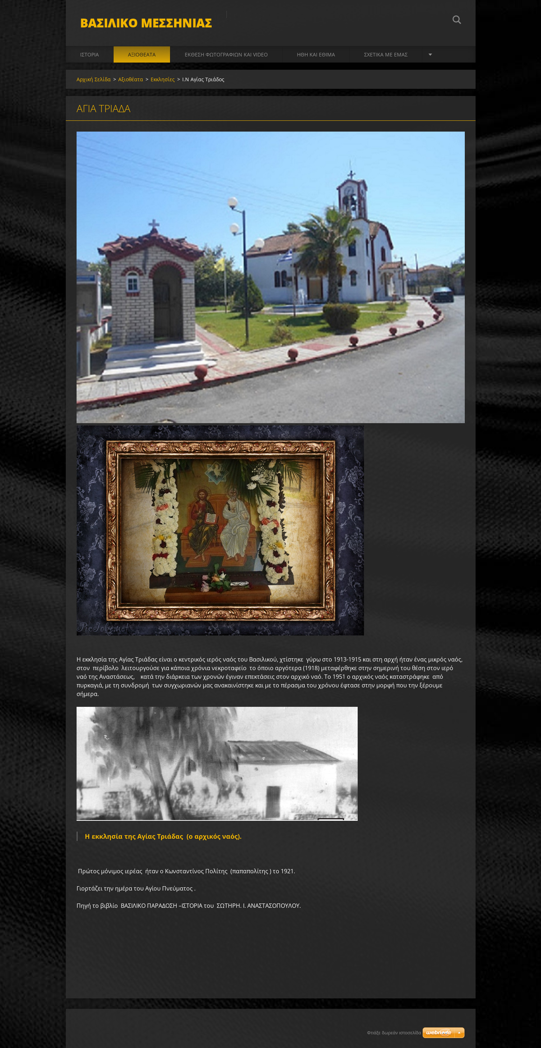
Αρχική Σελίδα (94, 79)
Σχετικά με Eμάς (386, 54)
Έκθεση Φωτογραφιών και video (226, 54)
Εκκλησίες (163, 79)
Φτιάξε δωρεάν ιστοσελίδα (394, 1032)
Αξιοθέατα (142, 54)
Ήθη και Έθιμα (316, 54)
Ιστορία (89, 54)
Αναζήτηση (457, 20)
